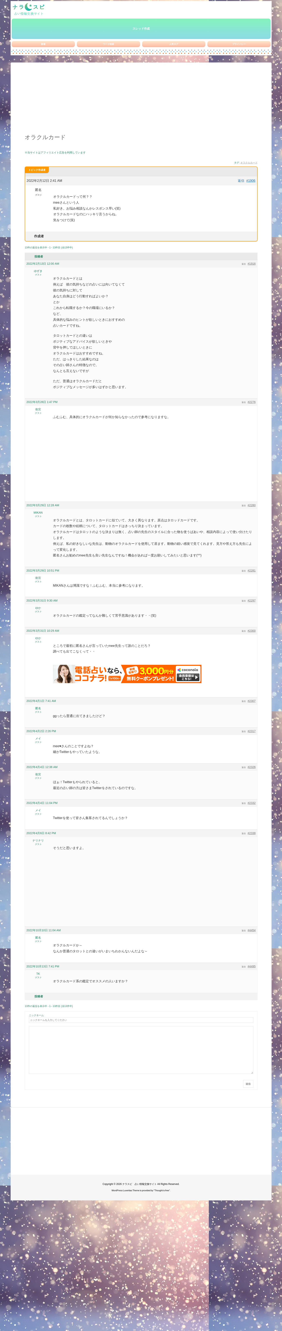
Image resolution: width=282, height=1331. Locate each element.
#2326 (252, 767)
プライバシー (239, 44)
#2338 (252, 833)
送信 (248, 1083)
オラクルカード (249, 162)
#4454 (252, 930)
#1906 (250, 180)
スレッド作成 (141, 28)
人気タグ (173, 44)
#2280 (252, 505)
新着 (43, 44)
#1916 (252, 263)
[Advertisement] (141, 100)
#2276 (252, 402)
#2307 (252, 701)
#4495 (252, 966)
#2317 (252, 731)
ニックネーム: (36, 1015)
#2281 (252, 570)
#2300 (252, 630)
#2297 (252, 600)
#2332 (252, 803)
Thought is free (162, 1190)
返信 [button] (241, 180)
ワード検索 (108, 44)
